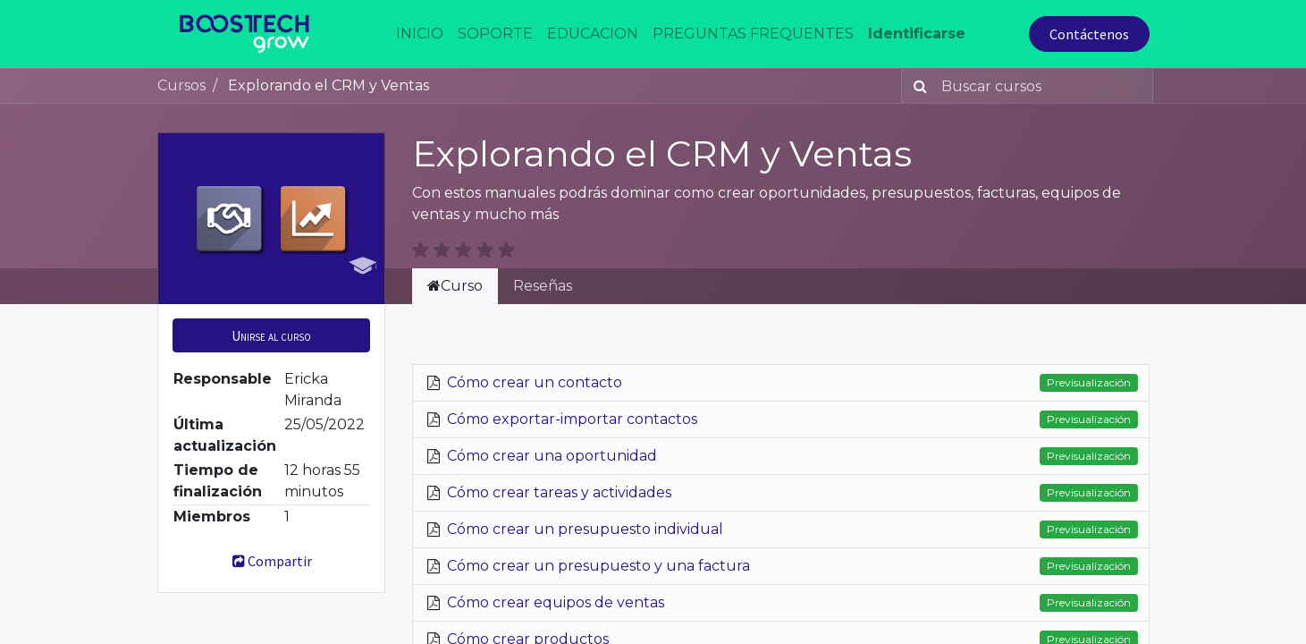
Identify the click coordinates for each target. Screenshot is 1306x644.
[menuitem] (420, 34)
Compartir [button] (271, 561)
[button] (271, 335)
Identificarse (916, 33)
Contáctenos (1089, 34)
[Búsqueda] (916, 86)
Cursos (181, 85)
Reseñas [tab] (542, 285)
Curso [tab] (455, 285)
